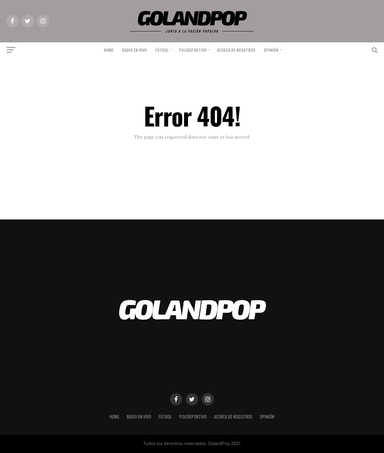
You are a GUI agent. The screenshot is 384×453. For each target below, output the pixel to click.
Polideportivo (193, 50)
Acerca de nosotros (236, 50)
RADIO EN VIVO (134, 50)
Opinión (271, 50)
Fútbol (162, 50)
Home (109, 50)
